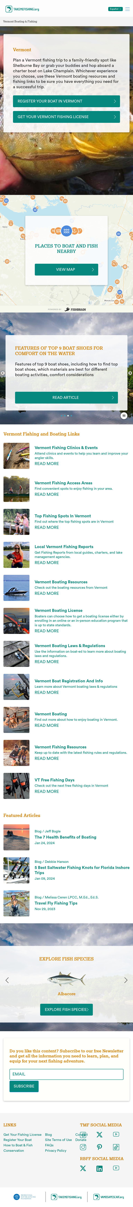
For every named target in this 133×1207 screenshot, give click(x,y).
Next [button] (130, 375)
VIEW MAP (66, 271)
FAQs (49, 1148)
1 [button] (62, 418)
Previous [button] (3, 375)
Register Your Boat (17, 1143)
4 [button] (72, 418)
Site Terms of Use (58, 1143)
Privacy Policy (55, 1153)
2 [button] (65, 418)
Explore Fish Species (66, 1013)
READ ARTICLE (66, 399)
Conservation (13, 1153)
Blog (48, 1137)
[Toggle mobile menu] (127, 9)
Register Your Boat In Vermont (53, 101)
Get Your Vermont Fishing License (56, 117)
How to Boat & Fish (18, 1148)
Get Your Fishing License (22, 1137)
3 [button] (68, 418)
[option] (66, 374)
